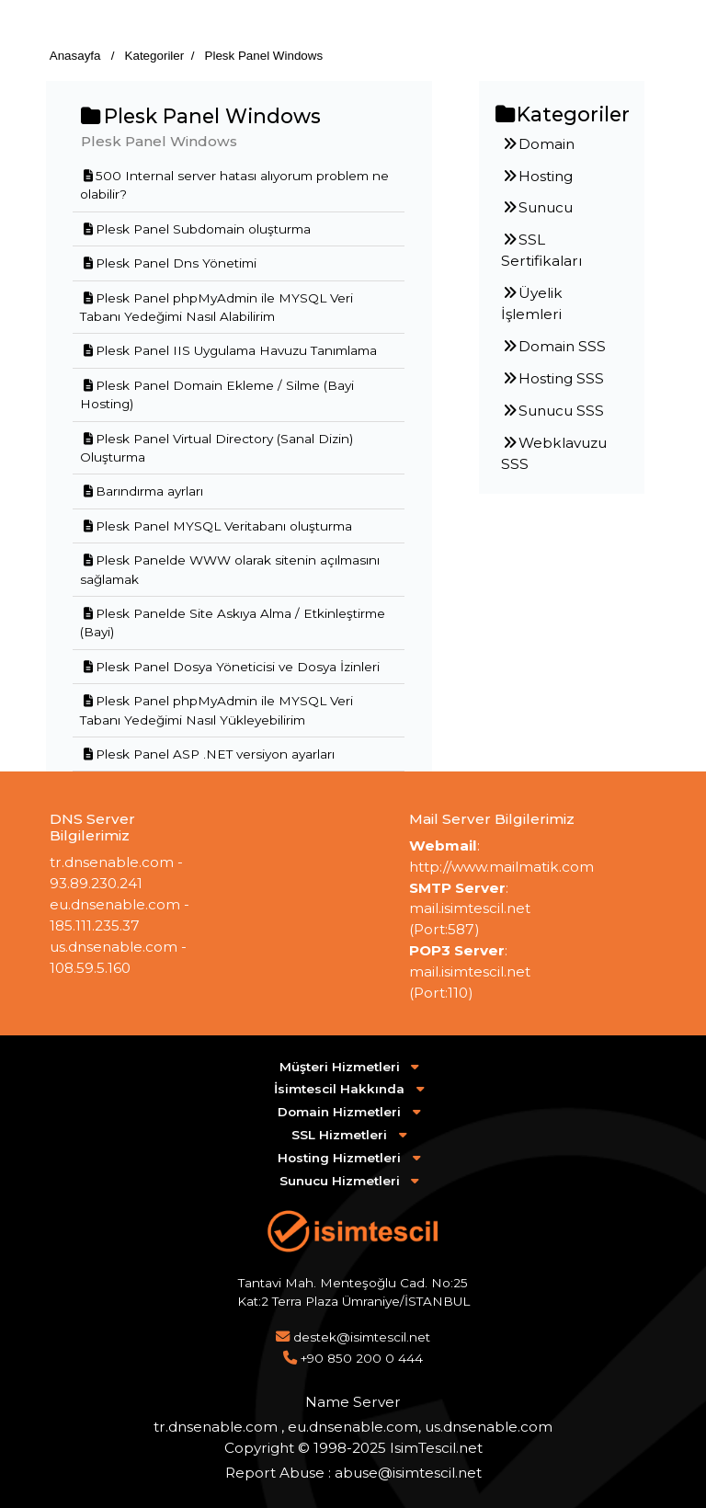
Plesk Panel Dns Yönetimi (168, 263)
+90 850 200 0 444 (362, 1358)
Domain (538, 144)
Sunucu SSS (552, 410)
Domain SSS (553, 346)
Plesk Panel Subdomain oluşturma (195, 229)
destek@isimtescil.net (361, 1337)
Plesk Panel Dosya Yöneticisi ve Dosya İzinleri (230, 666)
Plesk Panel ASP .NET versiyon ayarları (207, 754)
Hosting (537, 176)
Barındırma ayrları (141, 491)
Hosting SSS (552, 378)
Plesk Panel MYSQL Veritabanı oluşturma (216, 526)
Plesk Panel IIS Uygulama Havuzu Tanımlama (228, 350)
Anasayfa (77, 56)
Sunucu (537, 207)
